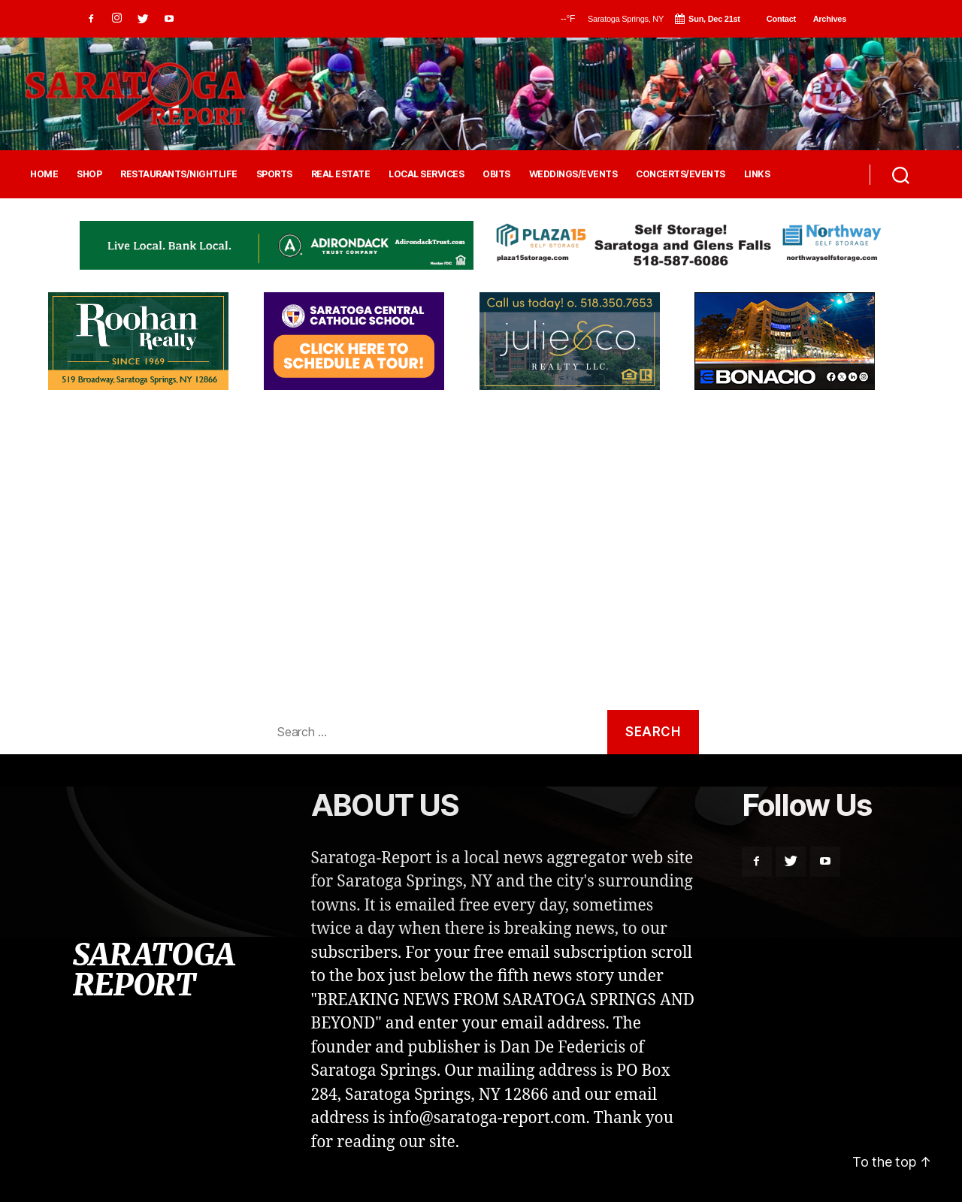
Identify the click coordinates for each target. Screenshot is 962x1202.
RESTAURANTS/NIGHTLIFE (178, 174)
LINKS (757, 174)
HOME (44, 174)
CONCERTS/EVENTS (680, 174)
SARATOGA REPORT (153, 970)
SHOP (89, 174)
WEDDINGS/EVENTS (573, 174)
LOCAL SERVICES (426, 174)
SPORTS (274, 174)
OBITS (496, 174)
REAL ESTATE (341, 174)
